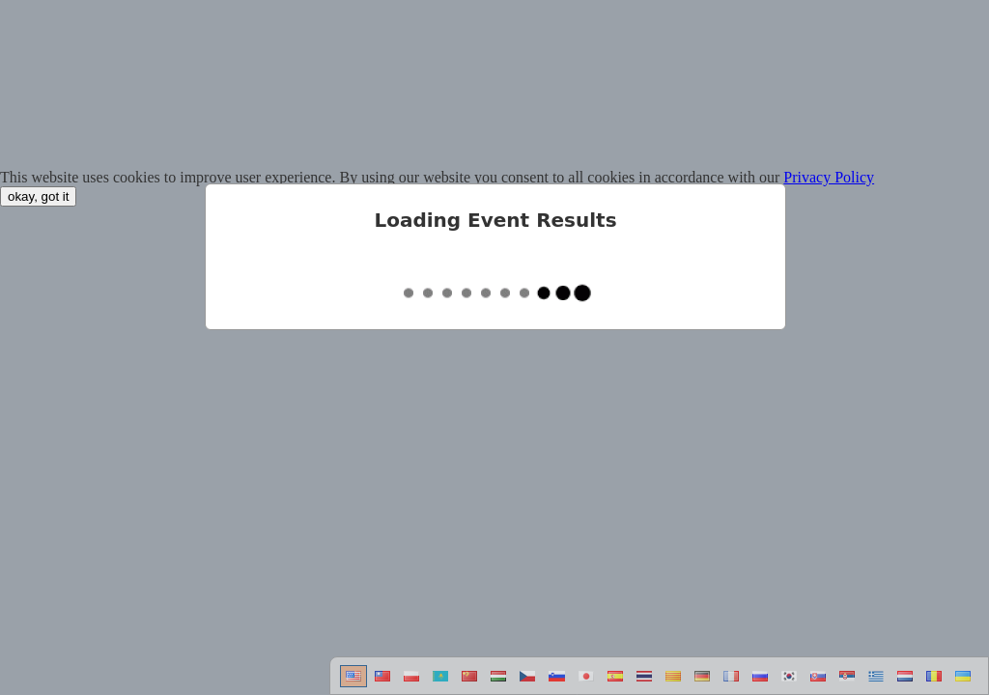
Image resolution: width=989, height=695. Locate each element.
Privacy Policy (828, 177)
